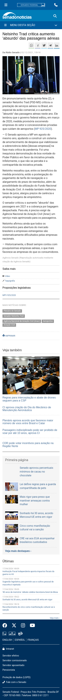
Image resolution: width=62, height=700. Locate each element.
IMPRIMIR (8, 335)
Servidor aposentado (13, 665)
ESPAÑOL (20, 640)
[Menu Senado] (6, 5)
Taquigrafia (10, 281)
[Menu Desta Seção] (31, 25)
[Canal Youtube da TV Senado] (31, 625)
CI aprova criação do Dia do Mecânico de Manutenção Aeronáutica (26, 409)
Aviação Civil (9, 325)
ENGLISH (7, 640)
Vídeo (7, 276)
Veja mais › (55, 618)
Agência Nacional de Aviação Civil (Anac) (22, 321)
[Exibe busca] (55, 16)
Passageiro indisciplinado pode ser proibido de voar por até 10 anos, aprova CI (29, 431)
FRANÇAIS (33, 640)
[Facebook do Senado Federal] (5, 625)
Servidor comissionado (14, 660)
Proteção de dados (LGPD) (16, 677)
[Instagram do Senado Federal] (23, 625)
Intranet (8, 648)
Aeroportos (48, 321)
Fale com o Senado (14, 682)
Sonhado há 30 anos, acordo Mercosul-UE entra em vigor (27, 599)
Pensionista (8, 670)
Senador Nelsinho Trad (14, 316)
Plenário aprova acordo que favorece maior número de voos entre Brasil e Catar (27, 422)
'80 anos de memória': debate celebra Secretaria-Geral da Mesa (30, 592)
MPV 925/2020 (9, 295)
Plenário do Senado (12, 311)
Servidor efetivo (10, 655)
